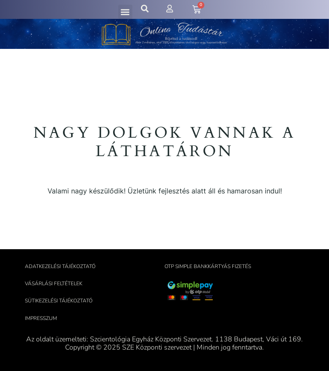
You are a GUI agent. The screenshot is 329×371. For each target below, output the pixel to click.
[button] (125, 12)
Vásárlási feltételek (53, 283)
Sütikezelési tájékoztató (59, 300)
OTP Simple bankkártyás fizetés (207, 266)
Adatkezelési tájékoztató (60, 266)
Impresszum (41, 318)
